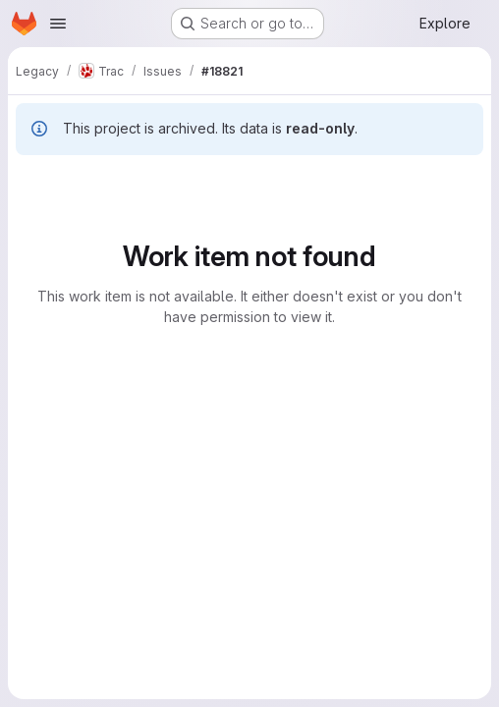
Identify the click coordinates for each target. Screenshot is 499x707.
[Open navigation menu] (58, 23)
